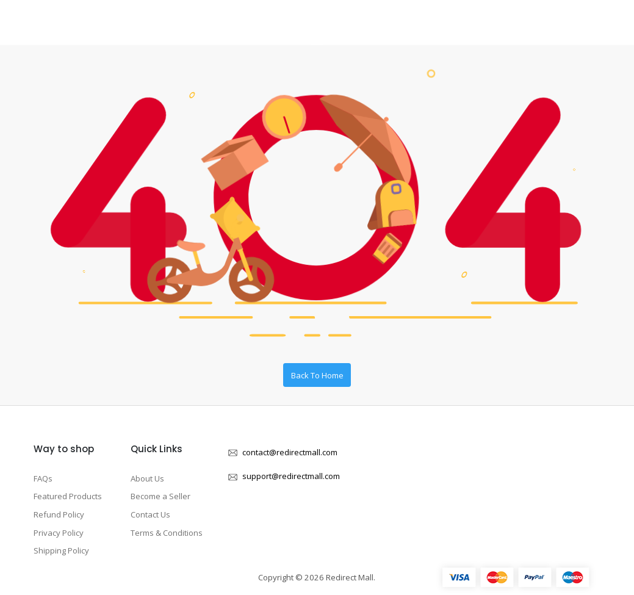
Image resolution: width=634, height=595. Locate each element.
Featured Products (68, 496)
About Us (147, 478)
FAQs (43, 478)
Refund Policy (59, 514)
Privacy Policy (59, 532)
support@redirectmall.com (291, 476)
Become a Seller (160, 496)
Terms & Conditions (167, 532)
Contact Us (150, 514)
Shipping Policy (61, 550)
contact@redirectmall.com (289, 452)
